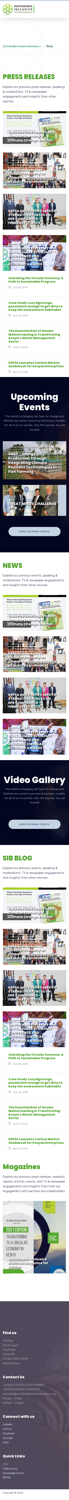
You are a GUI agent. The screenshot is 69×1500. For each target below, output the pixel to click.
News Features (46, 119)
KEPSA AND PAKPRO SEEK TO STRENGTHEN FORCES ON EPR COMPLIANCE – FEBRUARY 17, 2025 (32, 217)
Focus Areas (15, 451)
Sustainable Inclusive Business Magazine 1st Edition (28, 1263)
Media (31, 1209)
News (27, 119)
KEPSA (7, 1477)
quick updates (44, 247)
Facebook (8, 1433)
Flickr (6, 1442)
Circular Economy (22, 160)
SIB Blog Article (21, 124)
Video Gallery (34, 780)
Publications (10, 1468)
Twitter (7, 1429)
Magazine (16, 1209)
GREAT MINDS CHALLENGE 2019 (32, 506)
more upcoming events (34, 531)
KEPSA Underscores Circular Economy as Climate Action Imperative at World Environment (32, 175)
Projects (28, 451)
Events (15, 119)
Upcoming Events (34, 402)
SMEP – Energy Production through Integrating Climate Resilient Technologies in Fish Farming (32, 462)
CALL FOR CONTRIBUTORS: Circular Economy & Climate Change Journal (30, 136)
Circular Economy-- (23, 165)
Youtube (8, 1438)
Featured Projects (48, 447)
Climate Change (52, 165)
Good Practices (20, 243)
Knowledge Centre (13, 1473)
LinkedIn (7, 1424)
